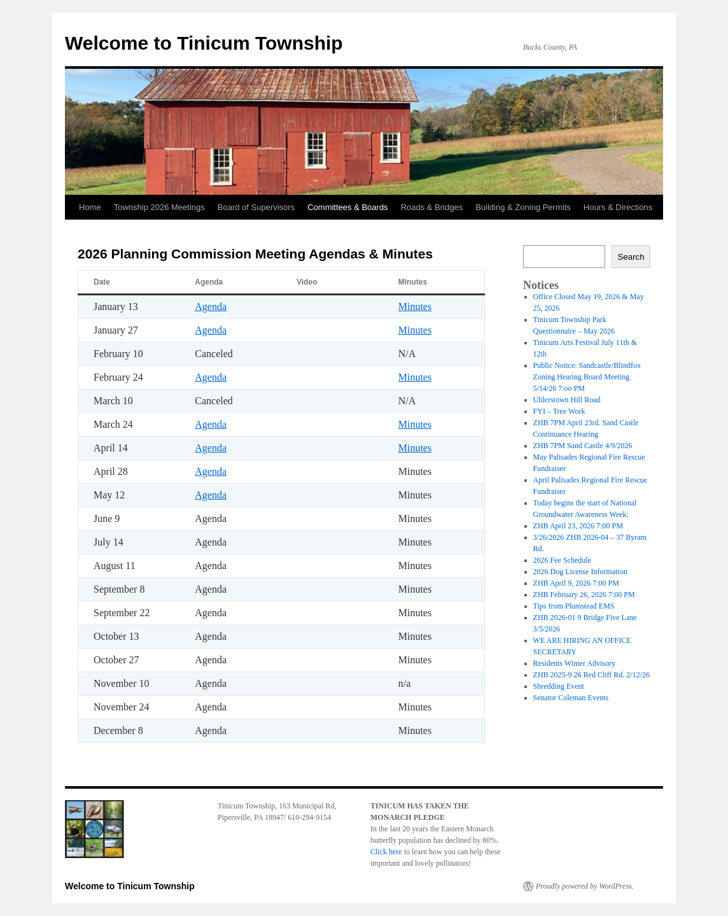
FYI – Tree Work (559, 411)
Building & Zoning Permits (523, 207)
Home (90, 207)
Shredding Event (558, 686)
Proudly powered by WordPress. (585, 886)
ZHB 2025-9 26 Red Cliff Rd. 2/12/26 (591, 674)
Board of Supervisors (256, 207)
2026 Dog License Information (580, 571)
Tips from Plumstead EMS (574, 606)
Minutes (414, 306)
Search (630, 257)
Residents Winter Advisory (574, 663)
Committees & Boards (347, 207)
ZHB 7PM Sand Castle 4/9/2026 (583, 445)
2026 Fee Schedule (562, 560)
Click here (387, 851)
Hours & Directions (618, 207)
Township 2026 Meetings (159, 207)
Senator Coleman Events (571, 697)
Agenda (211, 306)
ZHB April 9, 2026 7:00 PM (576, 583)
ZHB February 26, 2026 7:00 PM (584, 594)
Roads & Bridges (432, 207)
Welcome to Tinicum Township (204, 42)
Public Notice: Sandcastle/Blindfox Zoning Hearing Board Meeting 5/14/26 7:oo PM (587, 377)
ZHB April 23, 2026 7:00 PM (578, 525)
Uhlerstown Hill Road (567, 399)
